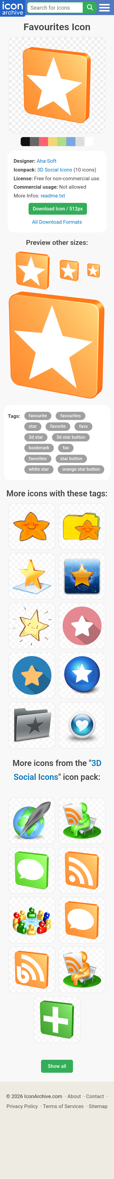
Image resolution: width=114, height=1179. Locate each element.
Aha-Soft (47, 161)
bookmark (39, 447)
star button (71, 458)
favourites (70, 415)
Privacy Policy (22, 1106)
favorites (38, 458)
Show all (57, 1066)
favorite (58, 426)
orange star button (81, 469)
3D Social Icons (54, 170)
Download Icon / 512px (58, 209)
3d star (36, 437)
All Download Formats (57, 222)
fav (66, 447)
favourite (38, 415)
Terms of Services (63, 1106)
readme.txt (53, 196)
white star (39, 469)
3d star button (71, 437)
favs (83, 426)
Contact (95, 1096)
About (74, 1096)
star (33, 426)
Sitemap (98, 1106)
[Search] (90, 7)
